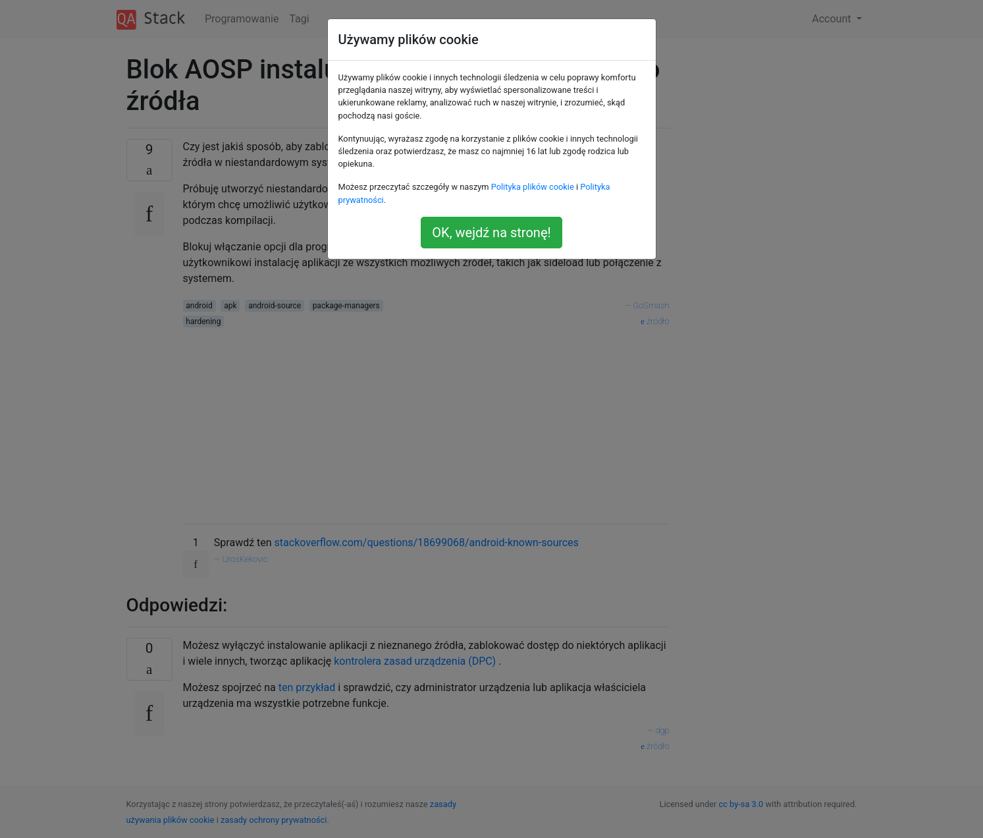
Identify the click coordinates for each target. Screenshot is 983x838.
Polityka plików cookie (532, 187)
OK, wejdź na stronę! (491, 232)
